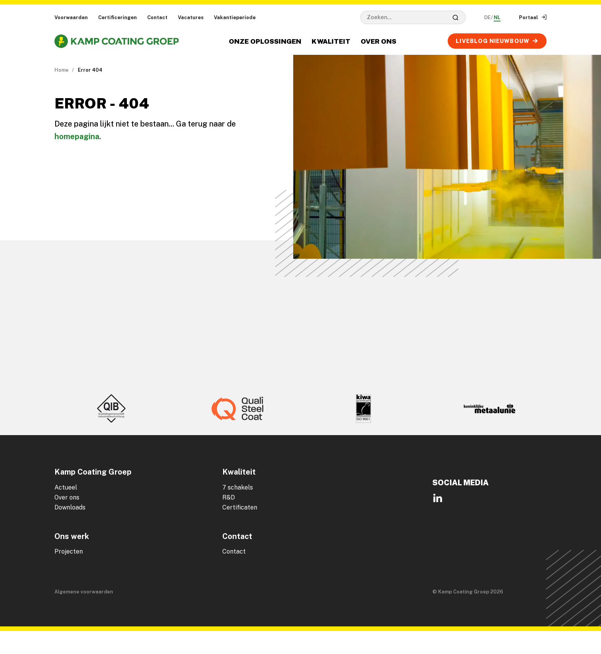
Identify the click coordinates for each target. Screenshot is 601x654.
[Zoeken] (455, 17)
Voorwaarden (71, 17)
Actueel (65, 487)
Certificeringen (117, 17)
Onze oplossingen (265, 41)
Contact (157, 17)
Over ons (378, 41)
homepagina (76, 136)
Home (61, 70)
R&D (228, 497)
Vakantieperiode (235, 17)
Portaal (533, 17)
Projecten (68, 551)
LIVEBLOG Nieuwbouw (497, 41)
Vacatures (191, 17)
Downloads (69, 507)
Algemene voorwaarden (83, 592)
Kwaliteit (331, 41)
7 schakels (237, 487)
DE (487, 17)
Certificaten (239, 507)
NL (497, 17)
